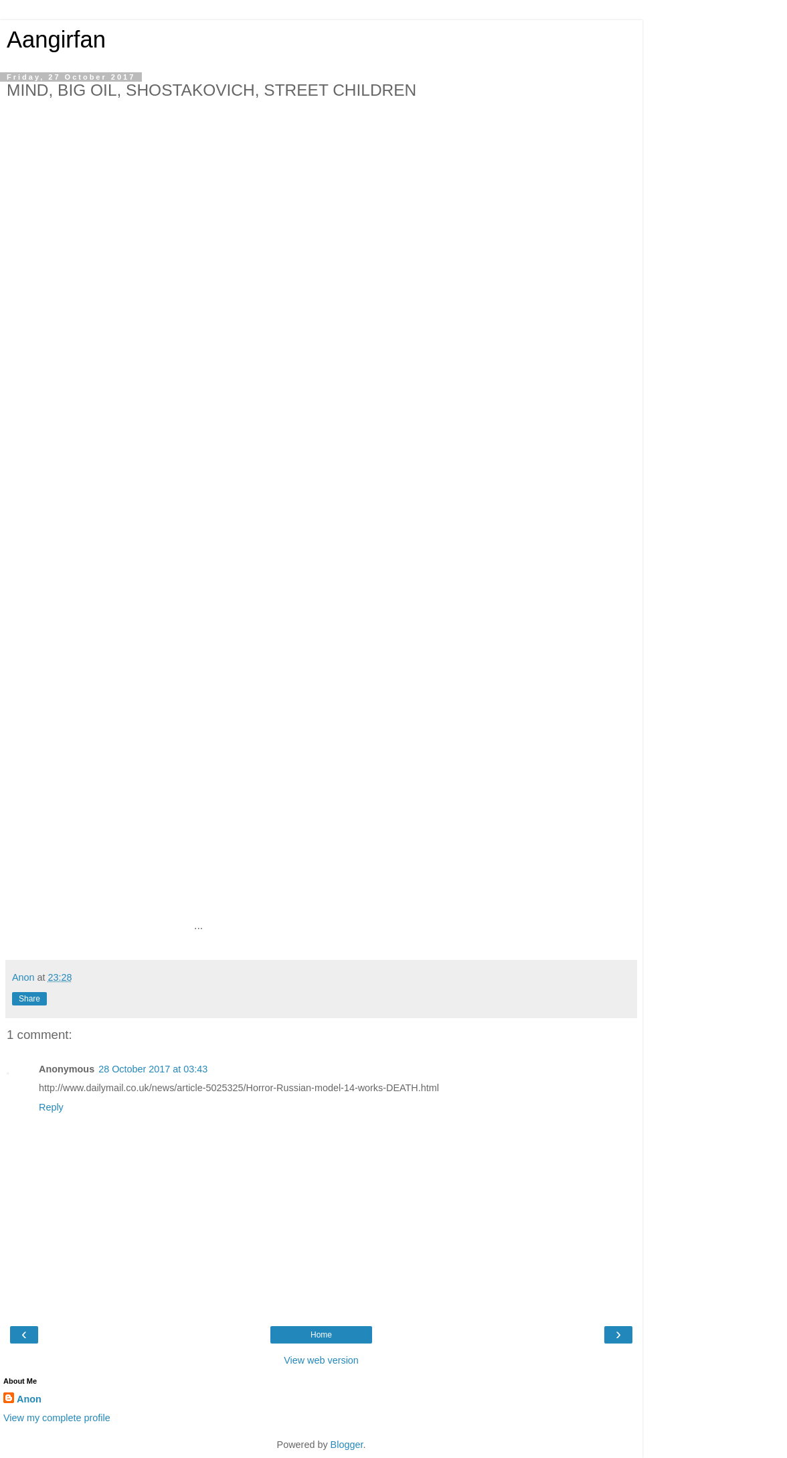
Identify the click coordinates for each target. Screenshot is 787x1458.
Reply (51, 1107)
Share (29, 998)
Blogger (347, 1444)
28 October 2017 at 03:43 (152, 1069)
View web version (321, 1360)
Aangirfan (56, 39)
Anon (29, 1399)
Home (321, 1335)
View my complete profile (56, 1417)
